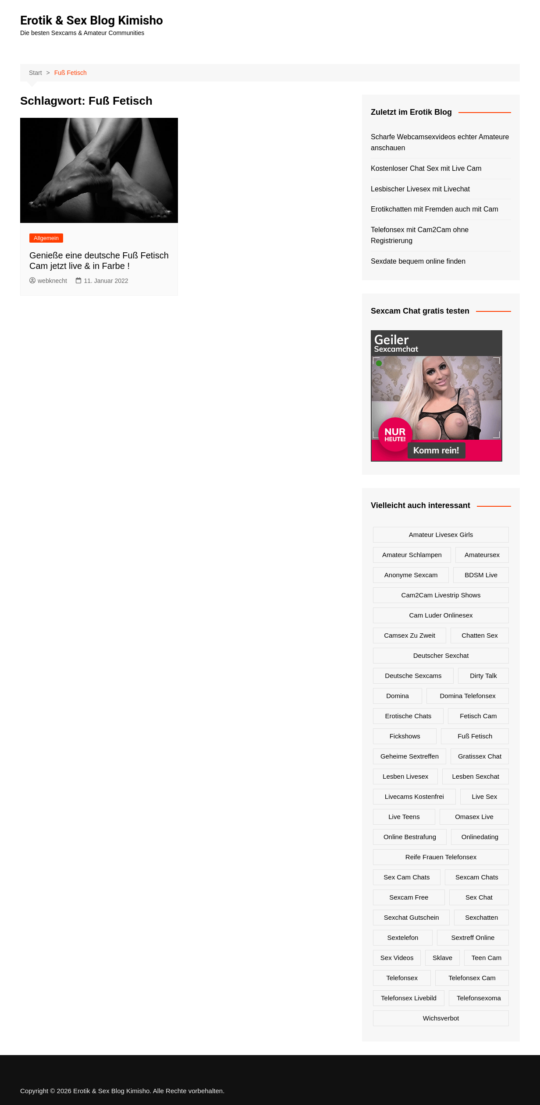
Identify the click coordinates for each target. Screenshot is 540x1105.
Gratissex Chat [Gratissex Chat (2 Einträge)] (479, 756)
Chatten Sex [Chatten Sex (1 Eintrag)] (480, 635)
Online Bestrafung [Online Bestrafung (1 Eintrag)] (410, 836)
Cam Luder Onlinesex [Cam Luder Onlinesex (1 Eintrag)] (440, 615)
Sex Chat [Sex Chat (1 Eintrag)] (479, 897)
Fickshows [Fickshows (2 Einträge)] (405, 736)
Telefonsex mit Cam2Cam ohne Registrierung (420, 235)
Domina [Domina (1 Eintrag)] (397, 695)
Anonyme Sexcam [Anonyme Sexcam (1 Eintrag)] (411, 575)
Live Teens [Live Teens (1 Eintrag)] (403, 816)
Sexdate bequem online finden (418, 261)
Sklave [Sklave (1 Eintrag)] (442, 957)
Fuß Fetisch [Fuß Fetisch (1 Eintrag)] (475, 736)
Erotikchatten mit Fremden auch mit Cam (434, 209)
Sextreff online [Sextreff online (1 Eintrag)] (473, 937)
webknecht (48, 280)
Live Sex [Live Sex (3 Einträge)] (484, 796)
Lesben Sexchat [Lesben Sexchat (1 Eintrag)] (475, 776)
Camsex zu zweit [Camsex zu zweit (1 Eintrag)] (409, 635)
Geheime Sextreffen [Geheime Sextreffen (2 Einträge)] (409, 756)
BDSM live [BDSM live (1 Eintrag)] (481, 575)
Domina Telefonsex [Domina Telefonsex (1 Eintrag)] (467, 695)
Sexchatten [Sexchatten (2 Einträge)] (481, 917)
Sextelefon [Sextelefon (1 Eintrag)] (403, 937)
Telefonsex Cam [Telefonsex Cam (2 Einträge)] (472, 977)
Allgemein (46, 238)
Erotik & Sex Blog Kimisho (91, 20)
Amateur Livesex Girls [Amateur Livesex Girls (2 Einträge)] (441, 534)
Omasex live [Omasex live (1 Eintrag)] (474, 816)
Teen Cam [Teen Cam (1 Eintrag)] (486, 957)
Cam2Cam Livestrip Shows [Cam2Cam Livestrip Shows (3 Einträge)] (441, 595)
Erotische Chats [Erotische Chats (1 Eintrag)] (408, 716)
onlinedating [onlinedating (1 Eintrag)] (480, 836)
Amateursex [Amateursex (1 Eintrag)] (482, 554)
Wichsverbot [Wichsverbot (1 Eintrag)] (441, 1018)
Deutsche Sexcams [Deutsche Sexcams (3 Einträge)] (413, 675)
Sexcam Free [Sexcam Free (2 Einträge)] (408, 897)
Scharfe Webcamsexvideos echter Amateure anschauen (440, 142)
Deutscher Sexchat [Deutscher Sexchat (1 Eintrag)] (441, 655)
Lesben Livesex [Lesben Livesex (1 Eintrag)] (405, 776)
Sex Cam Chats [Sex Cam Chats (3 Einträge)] (407, 877)
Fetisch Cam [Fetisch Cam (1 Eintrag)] (478, 716)
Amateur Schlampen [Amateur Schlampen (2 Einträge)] (412, 554)
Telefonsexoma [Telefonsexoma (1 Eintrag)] (479, 998)
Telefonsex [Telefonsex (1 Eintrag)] (402, 977)
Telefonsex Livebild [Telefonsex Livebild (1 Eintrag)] (409, 998)
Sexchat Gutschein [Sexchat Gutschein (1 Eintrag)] (411, 917)
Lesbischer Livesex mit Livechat (420, 189)
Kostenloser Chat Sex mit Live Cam (426, 168)
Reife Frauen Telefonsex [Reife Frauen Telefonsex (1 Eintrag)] (440, 857)
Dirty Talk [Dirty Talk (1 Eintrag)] (483, 675)
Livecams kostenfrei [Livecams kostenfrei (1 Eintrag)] (414, 796)
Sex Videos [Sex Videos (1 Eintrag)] (397, 957)
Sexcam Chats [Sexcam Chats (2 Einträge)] (476, 877)
